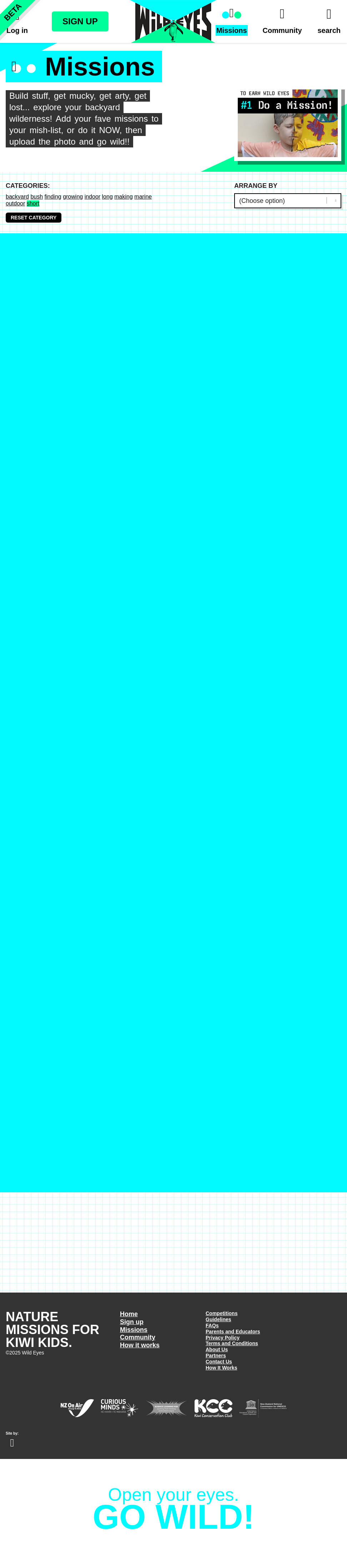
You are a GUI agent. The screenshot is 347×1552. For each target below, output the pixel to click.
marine (143, 197)
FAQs (212, 1325)
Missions (133, 1329)
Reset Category (33, 217)
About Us (217, 1349)
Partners (216, 1355)
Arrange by (255, 186)
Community (137, 1337)
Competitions (221, 1313)
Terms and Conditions (232, 1343)
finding (53, 197)
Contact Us (219, 1361)
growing (73, 197)
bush (36, 197)
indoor (92, 197)
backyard (17, 197)
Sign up (132, 1321)
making (123, 197)
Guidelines (218, 1319)
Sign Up (80, 21)
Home (129, 1314)
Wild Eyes (173, 21)
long (107, 197)
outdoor (15, 203)
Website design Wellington (12, 1442)
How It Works (221, 1368)
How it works (140, 1345)
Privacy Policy (223, 1338)
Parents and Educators (233, 1331)
